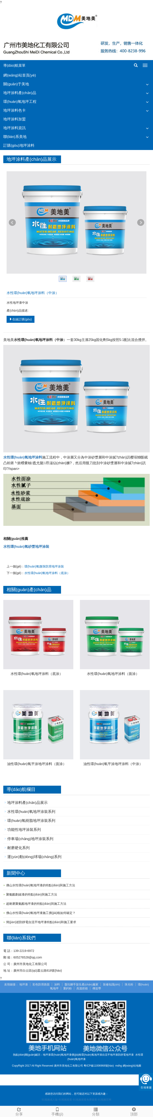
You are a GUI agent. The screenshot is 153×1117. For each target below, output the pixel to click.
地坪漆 (23, 984)
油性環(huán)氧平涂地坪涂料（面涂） (36, 764)
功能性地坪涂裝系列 (24, 830)
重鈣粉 (67, 988)
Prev (12, 222)
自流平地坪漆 (110, 1054)
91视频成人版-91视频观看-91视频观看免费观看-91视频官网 (76, 1099)
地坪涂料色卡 (14, 110)
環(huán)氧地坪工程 (19, 102)
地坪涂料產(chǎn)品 (19, 93)
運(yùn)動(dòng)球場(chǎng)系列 (34, 857)
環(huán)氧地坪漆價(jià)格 (66, 1054)
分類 (96, 1111)
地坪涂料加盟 (14, 119)
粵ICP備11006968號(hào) (99, 1065)
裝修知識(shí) (111, 984)
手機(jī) (57, 1111)
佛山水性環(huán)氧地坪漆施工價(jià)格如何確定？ (41, 913)
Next (140, 222)
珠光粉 (129, 984)
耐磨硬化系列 (18, 848)
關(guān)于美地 (16, 84)
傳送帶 (96, 988)
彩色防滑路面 (41, 984)
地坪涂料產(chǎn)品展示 (27, 803)
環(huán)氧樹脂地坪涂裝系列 (31, 821)
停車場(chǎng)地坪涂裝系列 (30, 839)
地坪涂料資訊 (14, 128)
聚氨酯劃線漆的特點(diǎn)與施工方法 (31, 894)
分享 (19, 1111)
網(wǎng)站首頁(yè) (19, 75)
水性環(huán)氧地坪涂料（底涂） (47, 573)
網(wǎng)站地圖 (132, 1065)
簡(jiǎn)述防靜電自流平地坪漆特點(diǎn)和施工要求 (41, 922)
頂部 (134, 1111)
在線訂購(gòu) (20, 319)
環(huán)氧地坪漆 (91, 1054)
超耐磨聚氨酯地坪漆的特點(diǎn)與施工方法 (36, 903)
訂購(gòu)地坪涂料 (18, 145)
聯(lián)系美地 (15, 137)
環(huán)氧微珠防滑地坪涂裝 (44, 566)
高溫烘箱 (82, 988)
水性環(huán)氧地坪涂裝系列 (31, 812)
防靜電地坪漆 (126, 1054)
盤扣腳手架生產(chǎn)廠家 (81, 984)
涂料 (57, 984)
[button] (147, 84)
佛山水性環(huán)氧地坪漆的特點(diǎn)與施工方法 (40, 885)
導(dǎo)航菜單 (14, 65)
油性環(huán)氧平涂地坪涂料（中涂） (113, 764)
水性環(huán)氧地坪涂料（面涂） (113, 674)
